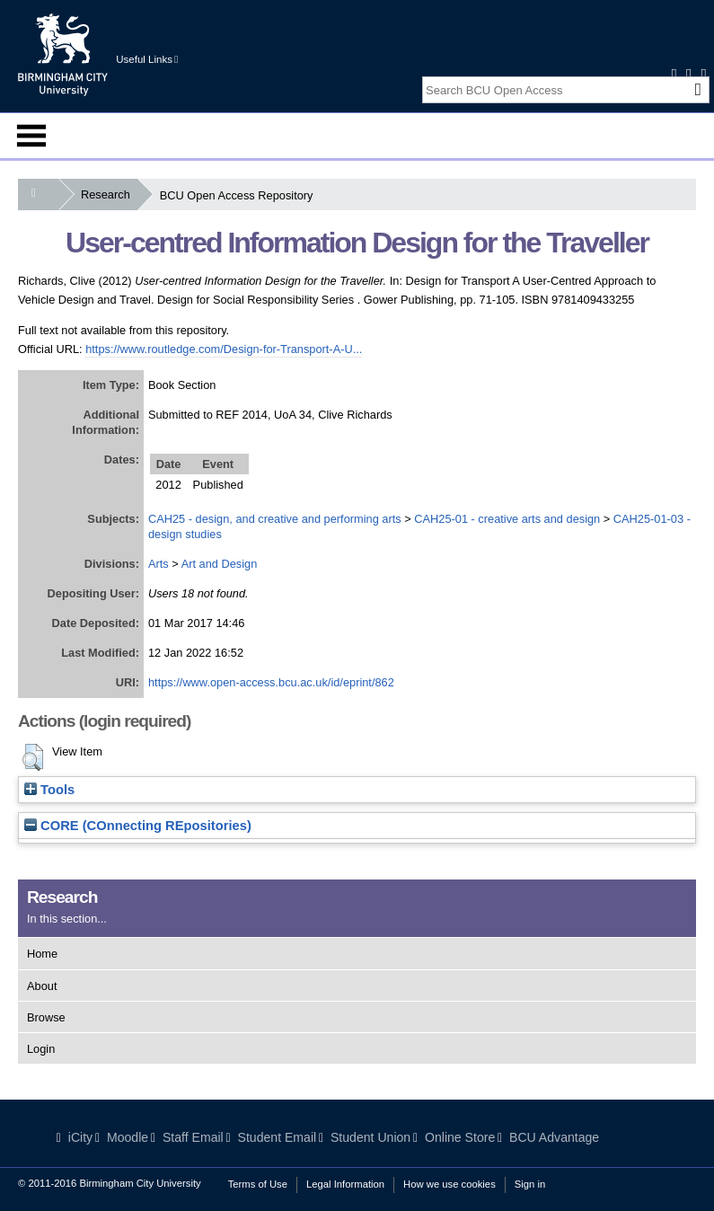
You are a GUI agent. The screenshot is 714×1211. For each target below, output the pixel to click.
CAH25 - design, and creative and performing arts (274, 519)
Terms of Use (257, 1184)
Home (42, 953)
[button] (32, 757)
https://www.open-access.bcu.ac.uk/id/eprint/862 (271, 682)
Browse (46, 1017)
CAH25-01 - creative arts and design (507, 519)
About (42, 986)
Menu (31, 136)
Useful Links (147, 59)
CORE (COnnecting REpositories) (137, 825)
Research (109, 194)
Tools (49, 789)
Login (41, 1049)
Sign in (530, 1184)
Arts (158, 563)
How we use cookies (449, 1184)
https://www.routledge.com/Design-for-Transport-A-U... (223, 349)
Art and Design (219, 563)
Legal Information (345, 1184)
